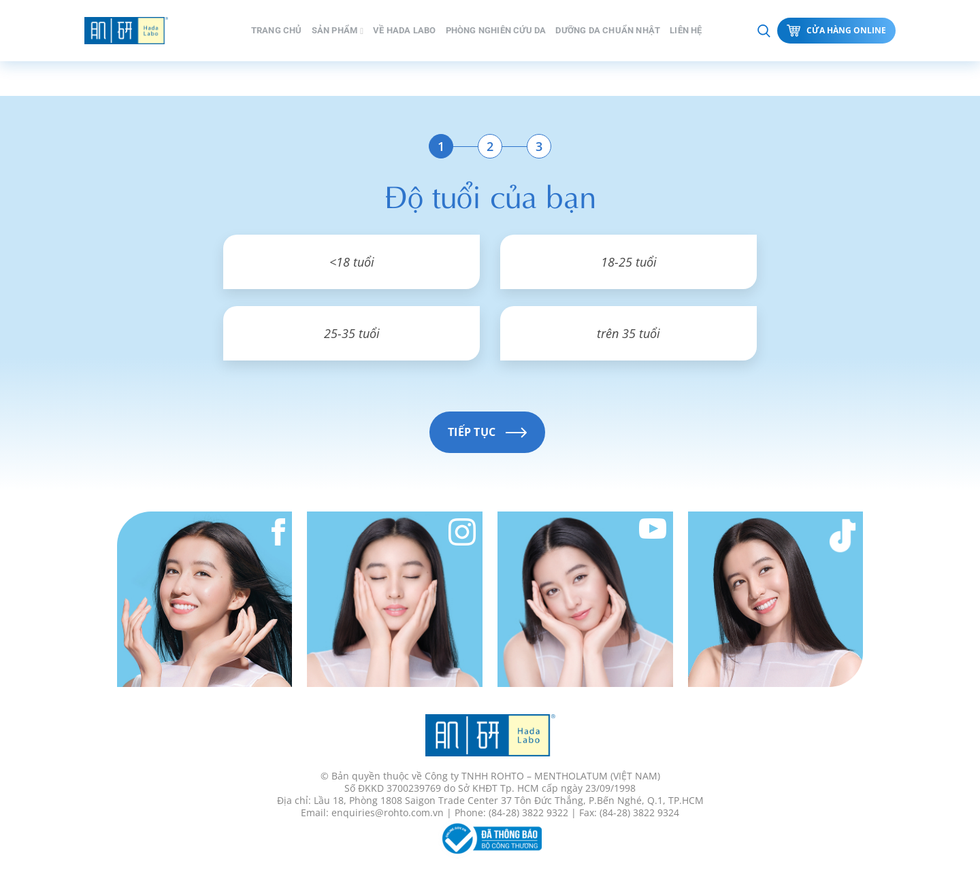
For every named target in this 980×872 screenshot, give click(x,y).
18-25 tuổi (629, 262)
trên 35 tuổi (628, 333)
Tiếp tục (487, 431)
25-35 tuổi (352, 333)
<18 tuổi (351, 262)
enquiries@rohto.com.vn (387, 813)
